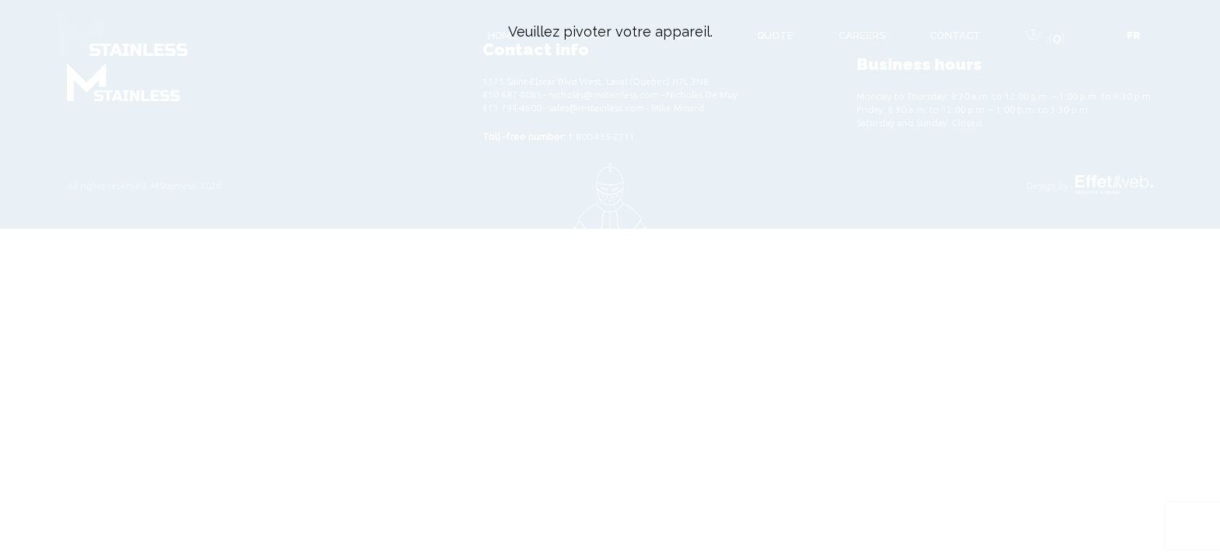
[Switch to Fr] (1133, 35)
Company (587, 35)
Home (502, 35)
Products (685, 35)
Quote (775, 35)
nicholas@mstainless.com (604, 94)
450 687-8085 (512, 94)
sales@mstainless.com (596, 108)
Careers (862, 35)
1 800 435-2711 (601, 136)
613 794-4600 (512, 108)
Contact (955, 35)
